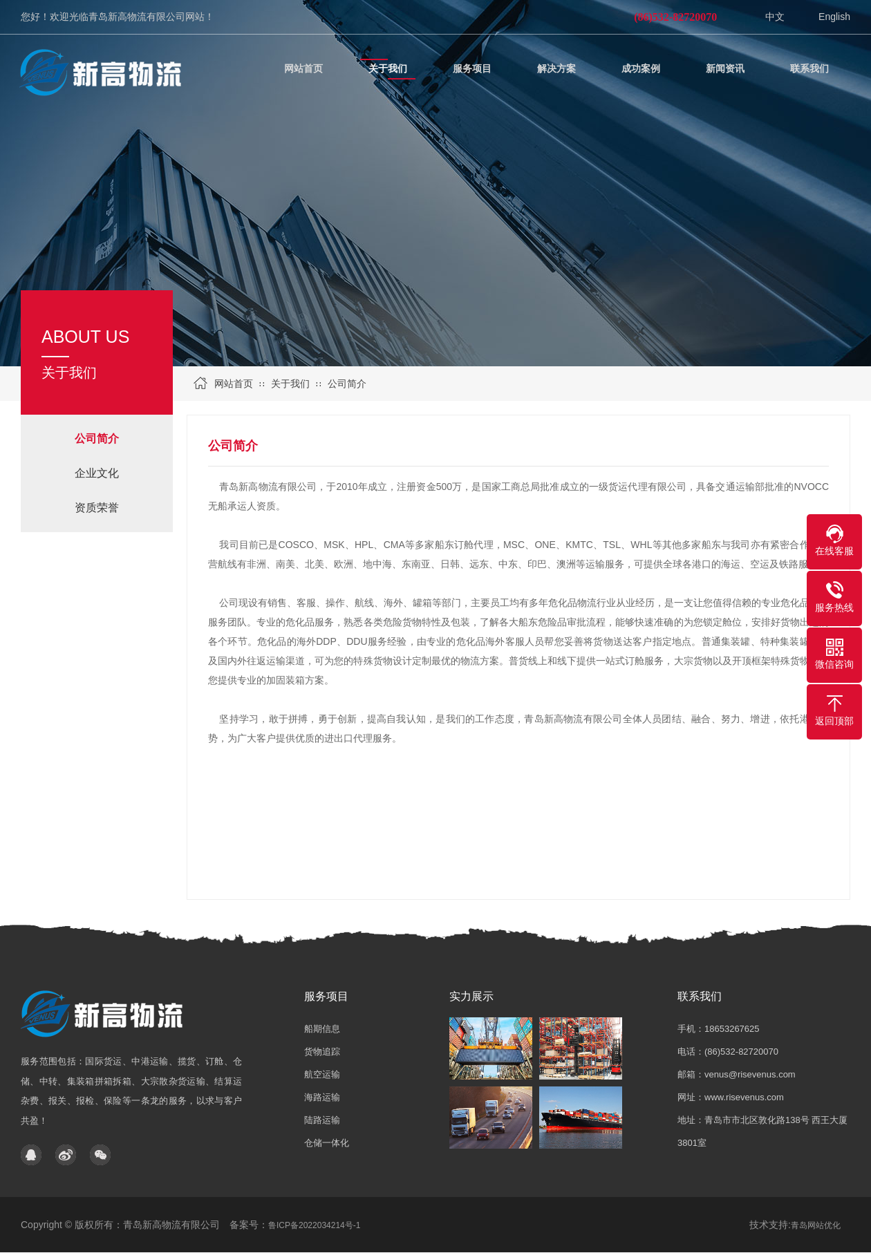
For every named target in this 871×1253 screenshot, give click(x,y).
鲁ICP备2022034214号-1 (314, 1225)
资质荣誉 (97, 508)
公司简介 (347, 383)
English (834, 16)
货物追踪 (322, 1051)
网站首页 (233, 383)
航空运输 (322, 1074)
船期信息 (322, 1029)
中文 (775, 16)
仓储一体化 (326, 1143)
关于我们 (290, 383)
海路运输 (322, 1097)
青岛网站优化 (816, 1225)
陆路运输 (322, 1120)
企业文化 (97, 473)
